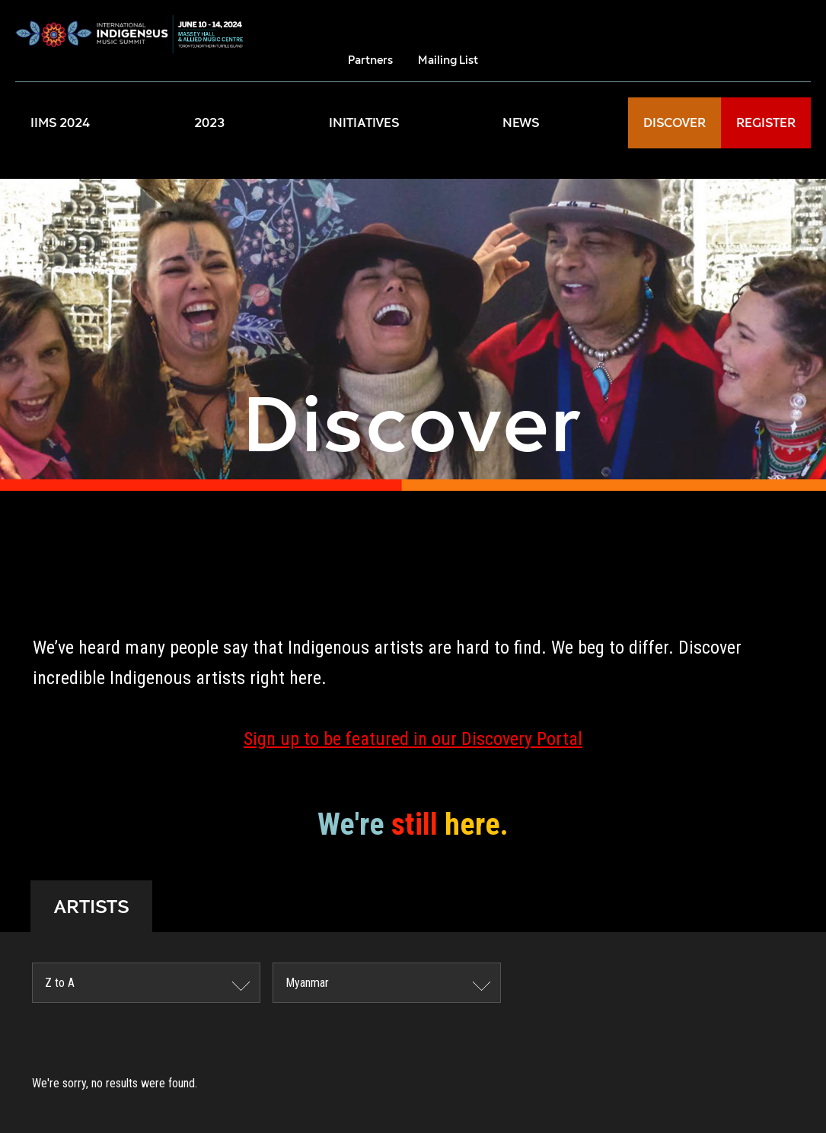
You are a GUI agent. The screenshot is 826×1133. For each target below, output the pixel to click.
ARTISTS (91, 906)
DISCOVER (674, 123)
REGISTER (766, 123)
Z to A (60, 982)
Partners (370, 59)
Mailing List (448, 59)
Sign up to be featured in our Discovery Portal (413, 738)
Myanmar (307, 982)
